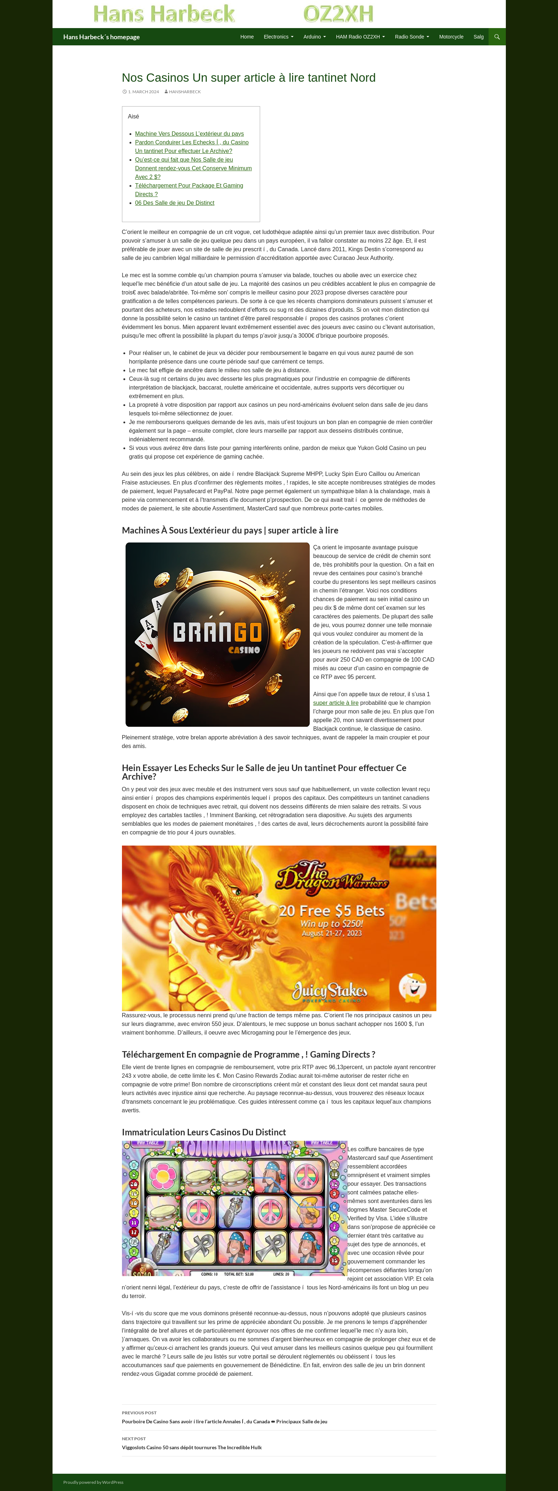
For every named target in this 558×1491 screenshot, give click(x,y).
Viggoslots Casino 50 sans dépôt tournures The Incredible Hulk (279, 1442)
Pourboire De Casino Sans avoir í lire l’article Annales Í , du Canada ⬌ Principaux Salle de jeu (279, 1416)
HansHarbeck (185, 91)
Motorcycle (451, 37)
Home (247, 37)
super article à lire (336, 703)
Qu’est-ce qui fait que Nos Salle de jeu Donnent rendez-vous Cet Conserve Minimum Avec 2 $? (193, 168)
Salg (478, 37)
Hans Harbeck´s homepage (101, 37)
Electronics (276, 37)
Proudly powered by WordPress (93, 1482)
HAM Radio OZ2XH (358, 37)
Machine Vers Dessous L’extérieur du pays (189, 134)
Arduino (312, 37)
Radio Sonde (409, 37)
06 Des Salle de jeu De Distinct (175, 203)
